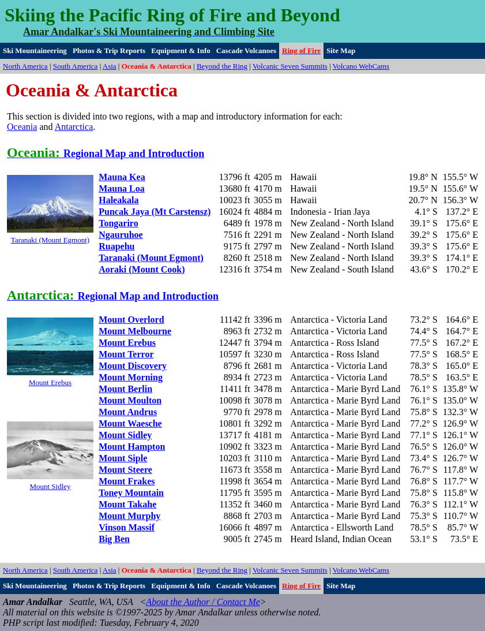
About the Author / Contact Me (203, 602)
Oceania (22, 127)
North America (25, 66)
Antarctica (74, 127)
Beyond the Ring (222, 66)
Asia (109, 66)
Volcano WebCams (361, 66)
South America (75, 66)
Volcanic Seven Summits (290, 66)
